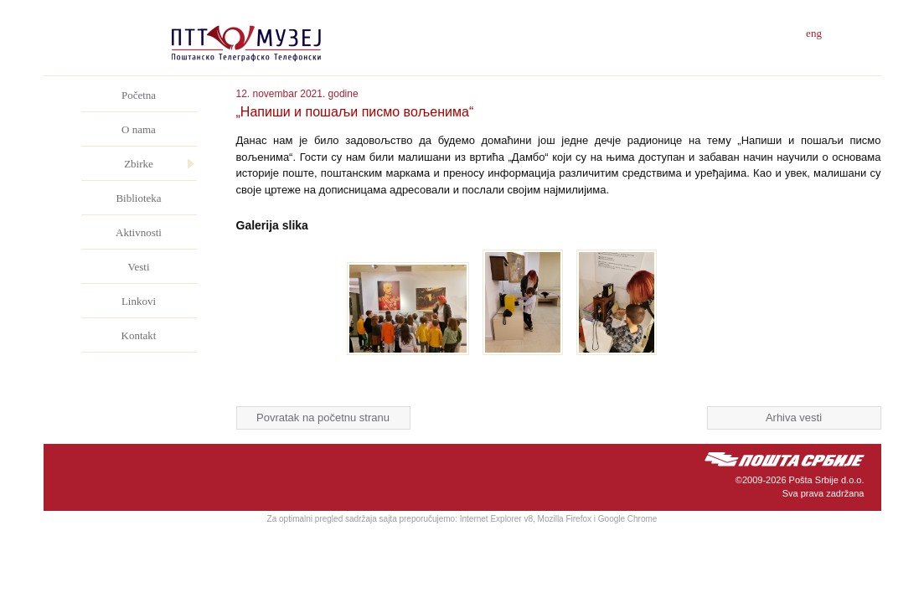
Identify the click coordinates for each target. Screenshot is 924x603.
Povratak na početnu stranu (323, 417)
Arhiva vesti (794, 417)
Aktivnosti (139, 232)
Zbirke (138, 163)
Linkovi (138, 301)
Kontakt (139, 335)
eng (814, 33)
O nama (138, 129)
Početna (138, 95)
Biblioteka (138, 198)
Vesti (139, 266)
